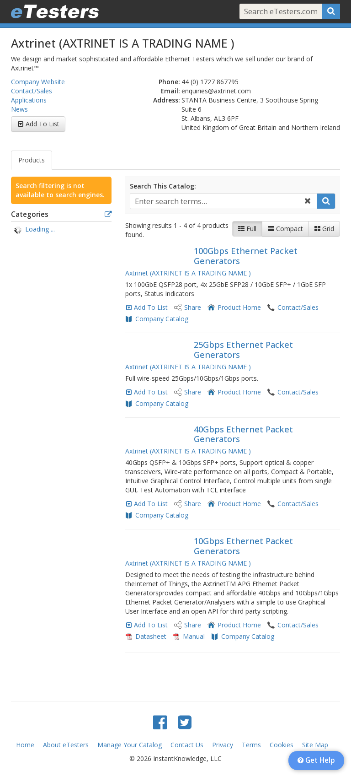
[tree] (61, 230)
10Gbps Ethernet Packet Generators (243, 545)
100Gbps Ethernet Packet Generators (246, 255)
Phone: (169, 81)
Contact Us (186, 744)
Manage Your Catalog (129, 744)
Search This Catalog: (163, 186)
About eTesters (66, 744)
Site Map (315, 744)
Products (31, 160)
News (19, 109)
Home (25, 744)
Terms (251, 744)
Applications (29, 100)
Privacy (222, 744)
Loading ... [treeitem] (40, 229)
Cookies (281, 744)
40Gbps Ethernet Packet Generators (243, 434)
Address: (166, 100)
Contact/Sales (31, 90)
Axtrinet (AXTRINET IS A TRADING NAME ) (188, 273)
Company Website (38, 81)
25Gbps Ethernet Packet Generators (243, 349)
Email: (170, 90)
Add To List (42, 123)
